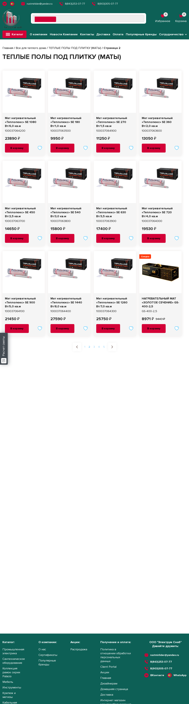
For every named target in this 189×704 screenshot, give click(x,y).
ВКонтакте (157, 675)
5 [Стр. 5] (104, 347)
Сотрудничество (171, 34)
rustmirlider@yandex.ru (36, 4)
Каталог (14, 34)
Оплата (118, 34)
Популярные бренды (141, 34)
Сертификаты (47, 655)
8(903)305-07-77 (105, 4)
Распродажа (78, 649)
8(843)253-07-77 (72, 4)
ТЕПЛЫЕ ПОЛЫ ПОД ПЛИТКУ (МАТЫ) (75, 48)
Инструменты (11, 687)
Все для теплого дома (31, 48)
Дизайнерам (108, 683)
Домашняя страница (114, 689)
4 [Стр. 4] (99, 347)
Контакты (87, 34)
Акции (104, 672)
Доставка (103, 34)
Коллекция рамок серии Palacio (11, 672)
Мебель (7, 682)
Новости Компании (64, 34)
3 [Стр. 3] (94, 347)
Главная (7, 48)
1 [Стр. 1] (84, 347)
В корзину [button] (16, 148)
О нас (42, 649)
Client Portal (108, 667)
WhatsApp (180, 675)
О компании (38, 34)
